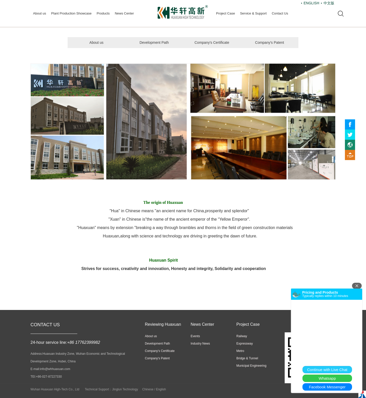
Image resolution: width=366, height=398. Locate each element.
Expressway (244, 343)
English (161, 389)
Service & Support (253, 13)
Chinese (148, 389)
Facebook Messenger (327, 387)
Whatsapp (327, 378)
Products (103, 13)
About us (39, 13)
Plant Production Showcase (71, 13)
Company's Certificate (211, 42)
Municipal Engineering (251, 365)
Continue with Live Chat (327, 369)
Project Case (225, 13)
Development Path (154, 42)
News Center (124, 13)
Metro (240, 351)
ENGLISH (311, 3)
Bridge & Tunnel (247, 358)
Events (195, 336)
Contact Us (280, 13)
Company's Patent (269, 42)
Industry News (200, 343)
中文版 (329, 3)
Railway (241, 336)
